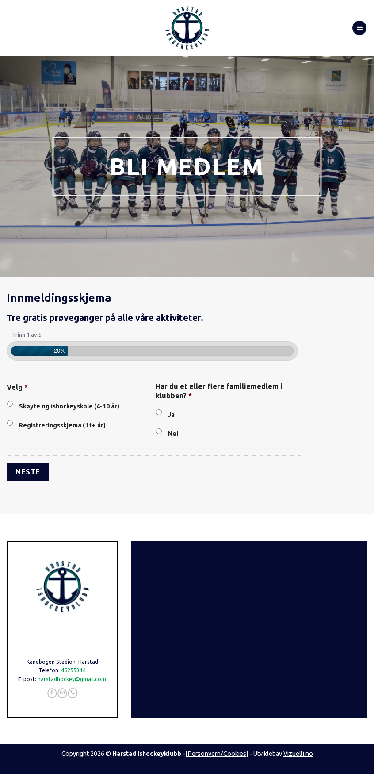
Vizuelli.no (298, 753)
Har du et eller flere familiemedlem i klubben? (219, 391)
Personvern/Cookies (216, 753)
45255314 (73, 670)
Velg (17, 387)
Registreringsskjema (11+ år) (62, 425)
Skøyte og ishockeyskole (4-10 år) (69, 406)
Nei (173, 433)
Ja (171, 414)
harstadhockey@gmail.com (72, 679)
